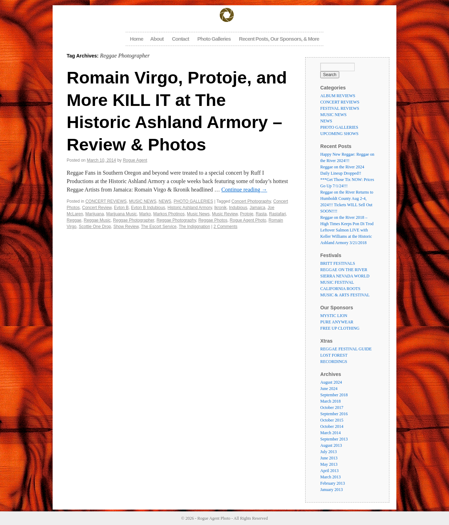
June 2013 (328, 458)
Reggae (74, 220)
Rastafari (277, 213)
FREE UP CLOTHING (340, 328)
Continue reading (244, 190)
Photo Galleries (213, 39)
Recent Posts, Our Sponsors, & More (279, 39)
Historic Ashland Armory (190, 207)
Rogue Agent (135, 160)
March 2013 (330, 476)
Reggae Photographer (133, 220)
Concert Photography (251, 201)
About (156, 39)
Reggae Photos (212, 220)
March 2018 (330, 401)
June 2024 (328, 388)
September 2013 (334, 439)
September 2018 (334, 394)
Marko (145, 213)
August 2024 (331, 382)
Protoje (246, 213)
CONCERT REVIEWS (106, 201)
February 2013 (332, 483)
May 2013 (328, 464)
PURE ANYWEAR (336, 321)
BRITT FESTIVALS (337, 263)
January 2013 (331, 489)
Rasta (261, 213)
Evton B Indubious (148, 207)
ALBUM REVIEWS (337, 95)
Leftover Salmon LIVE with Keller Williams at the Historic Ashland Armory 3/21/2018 (346, 236)
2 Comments (225, 226)
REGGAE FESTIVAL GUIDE (346, 348)
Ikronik (220, 207)
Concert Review (97, 207)
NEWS (165, 201)
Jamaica (257, 207)
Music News (198, 213)
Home (136, 39)
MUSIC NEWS (142, 201)
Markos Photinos (169, 213)
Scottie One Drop (95, 226)
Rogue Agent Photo (248, 220)
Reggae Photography (176, 220)
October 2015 (331, 420)
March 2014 (330, 432)
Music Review (224, 213)
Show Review (126, 226)
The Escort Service (158, 226)
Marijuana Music (121, 213)
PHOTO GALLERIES (193, 201)
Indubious (238, 207)
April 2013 (329, 470)
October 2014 (331, 426)
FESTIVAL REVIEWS (339, 108)
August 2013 (331, 445)
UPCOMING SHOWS (339, 133)
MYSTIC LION (333, 315)
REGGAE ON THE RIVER (343, 269)
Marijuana (94, 213)
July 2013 (328, 451)
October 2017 (331, 407)
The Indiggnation (194, 226)
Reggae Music (97, 220)
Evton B (121, 207)
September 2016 (334, 413)
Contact (180, 39)
